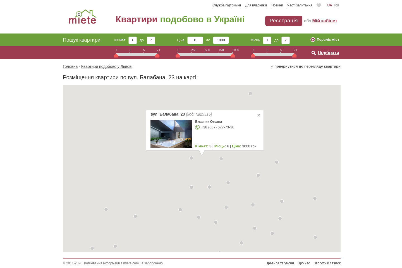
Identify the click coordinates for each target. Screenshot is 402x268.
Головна (70, 66)
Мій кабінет (324, 20)
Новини (277, 5)
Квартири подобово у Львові (106, 66)
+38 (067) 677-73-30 (217, 127)
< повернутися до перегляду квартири (306, 66)
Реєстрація (284, 20)
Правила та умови (279, 263)
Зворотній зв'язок (327, 263)
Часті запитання (299, 5)
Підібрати (328, 52)
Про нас (304, 263)
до (147, 40)
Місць (260, 40)
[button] (106, 209)
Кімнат (125, 40)
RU (336, 5)
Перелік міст (328, 39)
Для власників (256, 5)
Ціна (190, 40)
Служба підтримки (226, 5)
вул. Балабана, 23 (181, 114)
